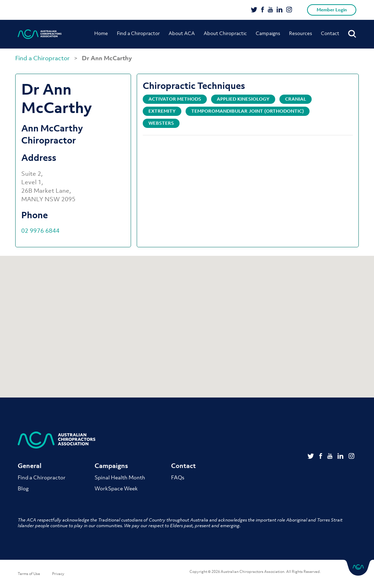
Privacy (58, 573)
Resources (300, 33)
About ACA (182, 33)
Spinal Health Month (120, 477)
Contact (330, 33)
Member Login (332, 10)
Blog (23, 488)
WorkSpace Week (116, 488)
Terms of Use (29, 573)
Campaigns (268, 33)
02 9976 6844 (40, 231)
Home (101, 33)
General (29, 466)
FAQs (177, 477)
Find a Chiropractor (138, 33)
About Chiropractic (225, 33)
